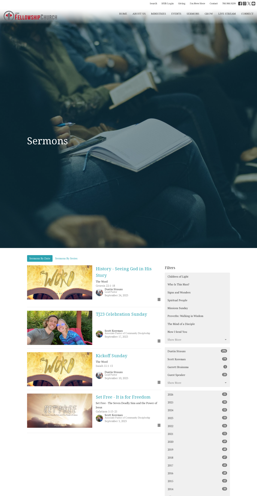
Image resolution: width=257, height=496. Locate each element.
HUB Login (168, 3)
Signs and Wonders (179, 292)
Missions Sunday (178, 308)
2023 (197, 418)
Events (176, 13)
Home (123, 13)
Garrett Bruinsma (197, 367)
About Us (139, 13)
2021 (197, 434)
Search (153, 3)
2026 (197, 394)
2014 (197, 489)
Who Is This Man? (178, 284)
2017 (197, 465)
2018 (197, 457)
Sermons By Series (66, 258)
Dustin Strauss (197, 351)
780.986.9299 (229, 3)
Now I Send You (177, 332)
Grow (209, 13)
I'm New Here (197, 3)
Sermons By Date (39, 258)
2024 (197, 410)
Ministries (158, 13)
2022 (197, 426)
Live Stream (227, 13)
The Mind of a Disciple (181, 324)
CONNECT (247, 13)
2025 (197, 402)
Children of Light (178, 276)
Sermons (193, 13)
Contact (214, 3)
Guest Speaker (197, 375)
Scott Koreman (197, 359)
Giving (181, 3)
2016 (197, 473)
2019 (197, 449)
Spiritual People (177, 300)
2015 (197, 481)
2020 (197, 441)
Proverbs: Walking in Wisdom (185, 316)
